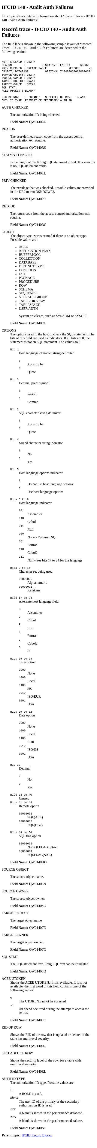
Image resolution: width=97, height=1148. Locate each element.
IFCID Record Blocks (37, 1144)
